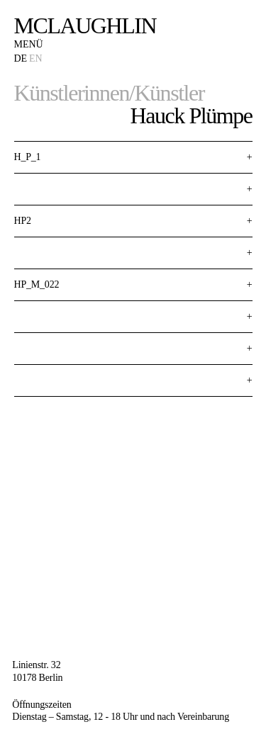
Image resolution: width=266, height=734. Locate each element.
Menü (28, 44)
